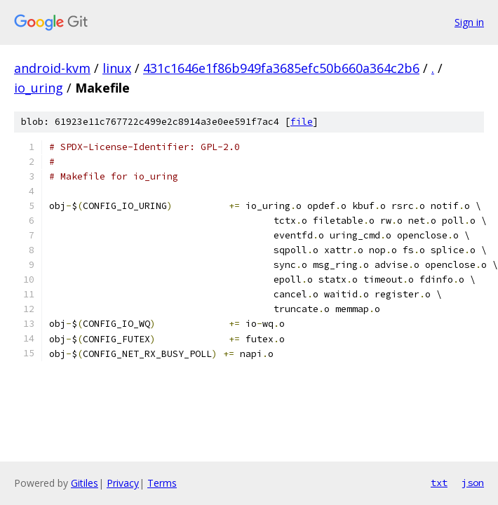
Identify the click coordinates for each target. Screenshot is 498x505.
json (473, 482)
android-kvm (52, 68)
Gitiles (84, 483)
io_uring (38, 87)
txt (439, 482)
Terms (162, 483)
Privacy (123, 483)
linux (116, 68)
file (301, 122)
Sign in (469, 22)
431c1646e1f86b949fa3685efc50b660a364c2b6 (281, 68)
